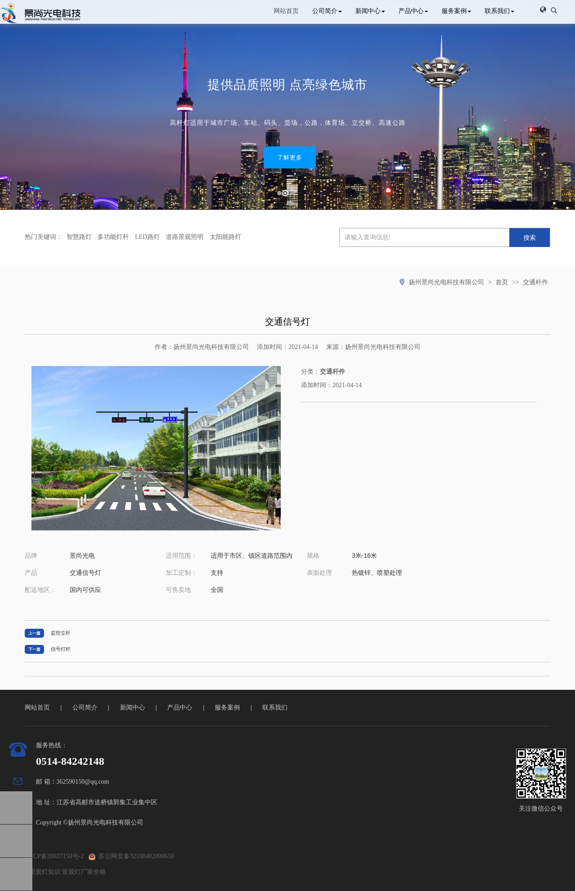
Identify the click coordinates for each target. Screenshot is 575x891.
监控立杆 (61, 632)
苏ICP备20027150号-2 (54, 856)
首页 (501, 282)
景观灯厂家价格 (84, 872)
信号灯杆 (61, 649)
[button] (543, 9)
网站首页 (286, 11)
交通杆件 (535, 282)
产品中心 (413, 11)
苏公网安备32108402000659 (131, 856)
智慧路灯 (79, 237)
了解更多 (289, 157)
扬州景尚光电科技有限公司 (446, 282)
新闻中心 (370, 11)
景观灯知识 (45, 872)
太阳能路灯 (225, 237)
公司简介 (327, 11)
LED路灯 (147, 237)
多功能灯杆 (113, 237)
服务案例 (456, 11)
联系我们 (499, 11)
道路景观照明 (184, 237)
